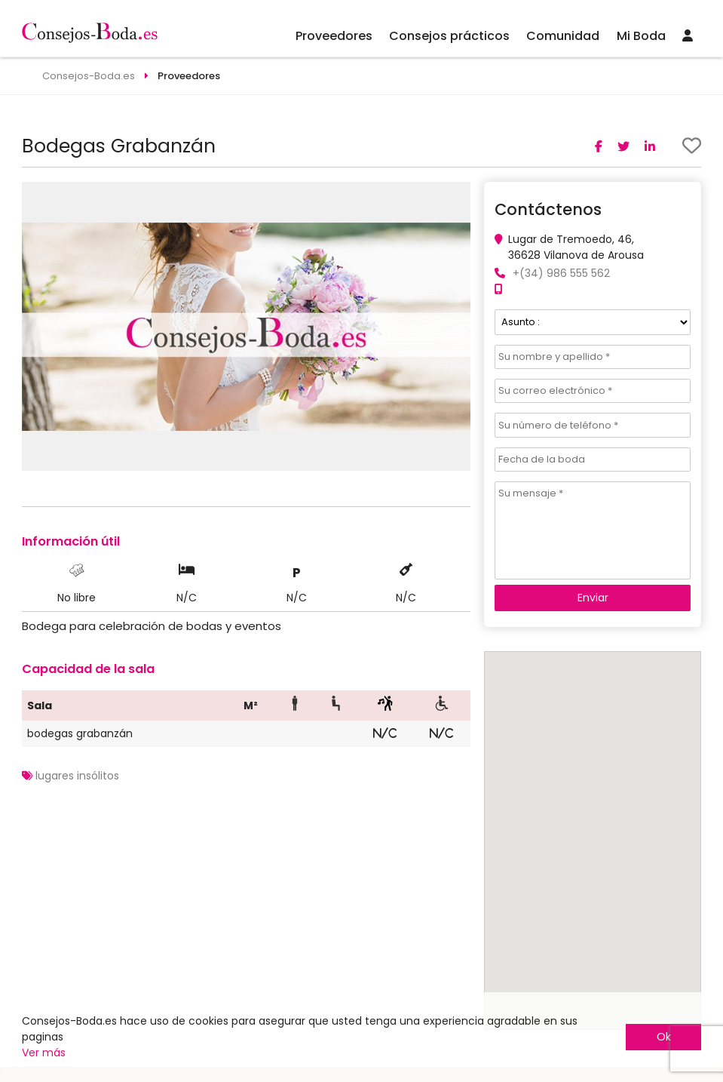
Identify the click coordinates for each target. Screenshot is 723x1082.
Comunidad (562, 36)
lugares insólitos (77, 775)
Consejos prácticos (449, 36)
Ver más (44, 1052)
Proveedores (334, 36)
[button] (457, 195)
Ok (664, 1036)
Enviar (592, 597)
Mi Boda (641, 36)
